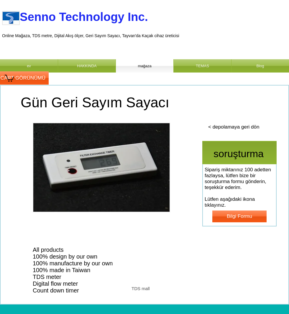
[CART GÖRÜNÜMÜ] (24, 78)
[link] (9, 78)
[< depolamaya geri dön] (233, 127)
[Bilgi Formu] (239, 216)
